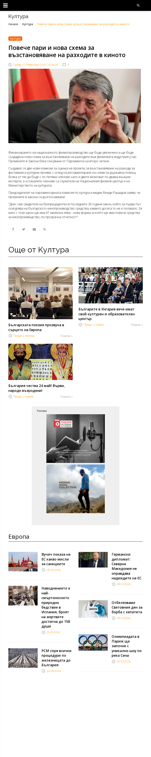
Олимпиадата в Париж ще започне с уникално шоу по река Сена (127, 629)
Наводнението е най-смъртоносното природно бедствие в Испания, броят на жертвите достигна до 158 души (56, 599)
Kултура (27, 24)
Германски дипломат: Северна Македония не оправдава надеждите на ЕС (127, 559)
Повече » (67, 334)
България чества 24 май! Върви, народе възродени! (39, 386)
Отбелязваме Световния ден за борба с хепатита (126, 595)
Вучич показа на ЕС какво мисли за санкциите (57, 555)
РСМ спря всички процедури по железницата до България (55, 645)
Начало (13, 24)
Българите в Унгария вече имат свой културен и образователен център (108, 311)
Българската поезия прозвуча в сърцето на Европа (33, 326)
